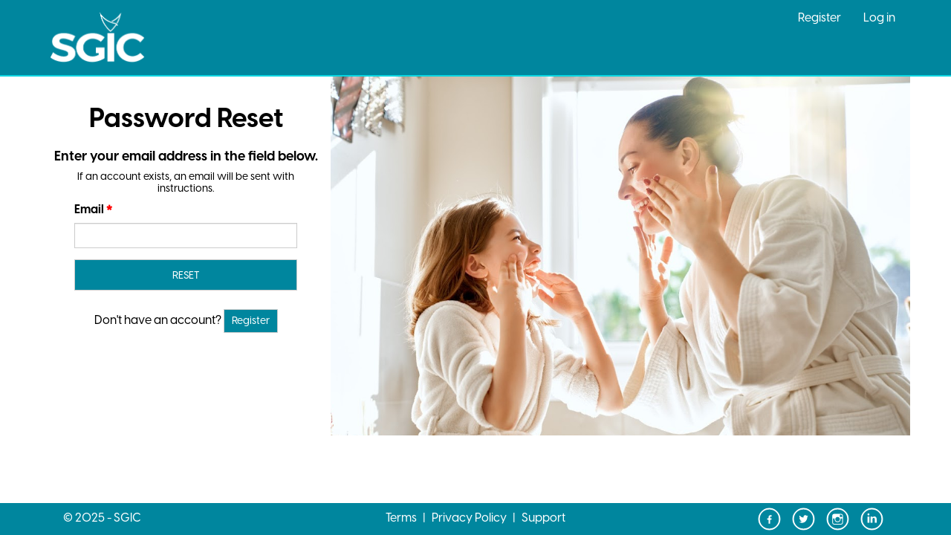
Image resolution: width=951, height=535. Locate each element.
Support (543, 518)
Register (819, 18)
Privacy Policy (469, 518)
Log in (879, 18)
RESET (185, 276)
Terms (401, 518)
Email (89, 210)
